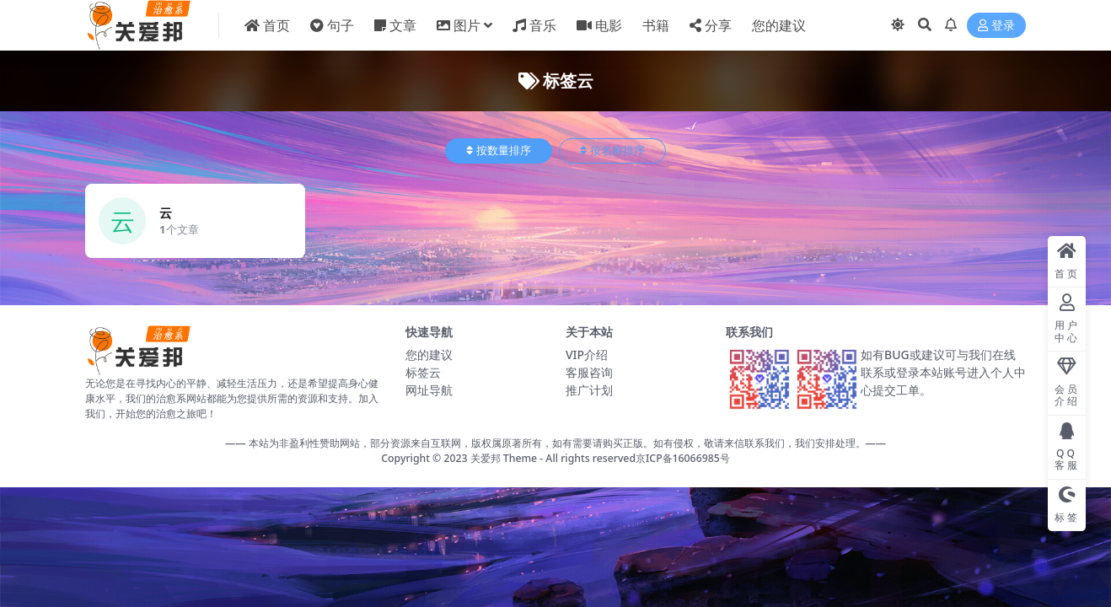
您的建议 (429, 354)
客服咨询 (589, 372)
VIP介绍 (587, 354)
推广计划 (589, 390)
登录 (996, 25)
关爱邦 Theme (503, 458)
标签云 (423, 372)
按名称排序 (612, 150)
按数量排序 (498, 150)
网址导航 (429, 390)
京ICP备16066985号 (683, 458)
